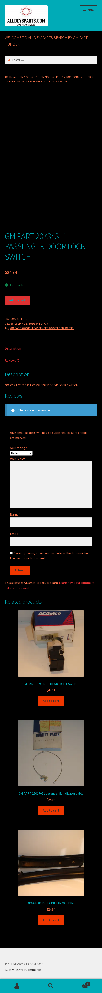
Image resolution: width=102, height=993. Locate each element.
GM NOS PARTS (29, 77)
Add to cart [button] (51, 701)
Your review (19, 458)
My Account (17, 986)
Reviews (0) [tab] (12, 360)
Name (15, 514)
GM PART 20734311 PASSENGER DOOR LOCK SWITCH (42, 328)
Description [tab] (13, 348)
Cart (79, 983)
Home (13, 77)
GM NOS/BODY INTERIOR (76, 77)
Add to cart (17, 300)
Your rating (18, 448)
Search (51, 986)
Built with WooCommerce (23, 969)
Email (15, 534)
